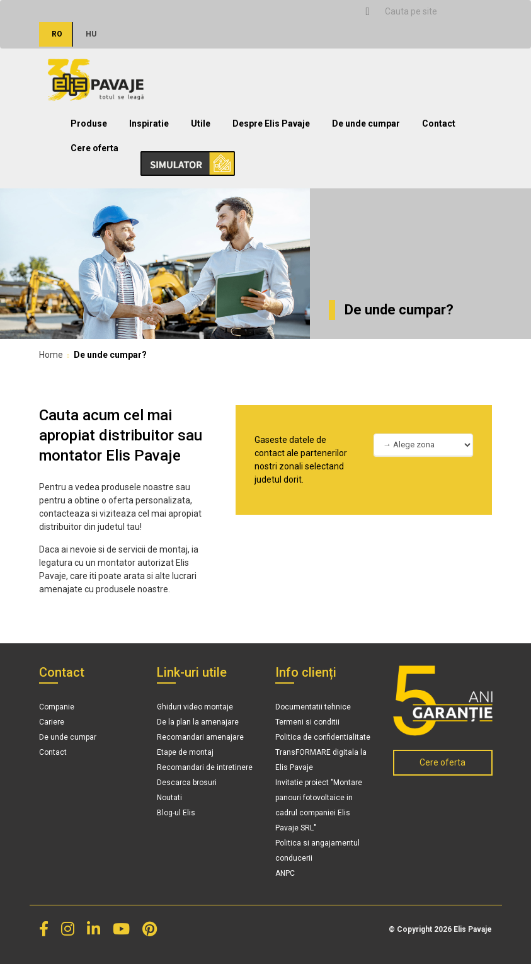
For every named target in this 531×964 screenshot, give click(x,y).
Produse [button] (89, 123)
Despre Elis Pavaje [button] (271, 123)
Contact (438, 123)
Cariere (51, 722)
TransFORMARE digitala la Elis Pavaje (321, 760)
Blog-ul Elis (176, 812)
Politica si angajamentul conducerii (317, 851)
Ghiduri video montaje (195, 707)
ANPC (285, 873)
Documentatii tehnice (313, 707)
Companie (56, 707)
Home (51, 355)
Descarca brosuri (187, 782)
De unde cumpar (366, 123)
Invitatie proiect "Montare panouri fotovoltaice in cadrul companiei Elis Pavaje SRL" (318, 805)
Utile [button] (200, 123)
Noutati (169, 797)
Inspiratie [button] (149, 123)
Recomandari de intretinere (205, 767)
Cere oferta (94, 148)
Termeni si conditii (307, 722)
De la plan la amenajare (198, 722)
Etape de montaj (185, 752)
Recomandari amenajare (200, 737)
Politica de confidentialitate (322, 737)
